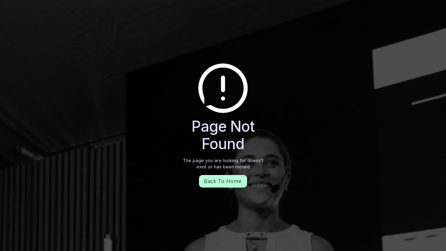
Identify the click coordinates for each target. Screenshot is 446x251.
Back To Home (223, 181)
